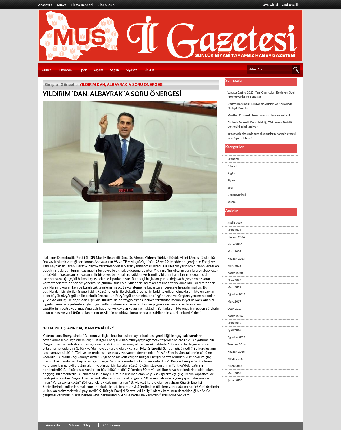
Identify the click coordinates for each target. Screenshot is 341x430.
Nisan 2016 (235, 365)
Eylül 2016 (234, 330)
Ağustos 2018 (236, 294)
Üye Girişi (270, 4)
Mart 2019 (234, 287)
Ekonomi (66, 70)
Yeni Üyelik (290, 4)
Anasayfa (45, 4)
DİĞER (149, 70)
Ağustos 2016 (236, 337)
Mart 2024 (234, 251)
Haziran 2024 (236, 237)
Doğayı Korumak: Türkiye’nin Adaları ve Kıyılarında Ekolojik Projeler (260, 106)
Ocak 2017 (235, 308)
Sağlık (114, 70)
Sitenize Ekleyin (81, 425)
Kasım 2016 (235, 315)
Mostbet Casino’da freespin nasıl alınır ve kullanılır (260, 115)
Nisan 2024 (235, 244)
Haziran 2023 (236, 258)
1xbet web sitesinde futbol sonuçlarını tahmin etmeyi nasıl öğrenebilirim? (262, 136)
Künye (62, 4)
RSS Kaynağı (112, 425)
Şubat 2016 (235, 380)
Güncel (47, 70)
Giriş (49, 84)
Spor (83, 70)
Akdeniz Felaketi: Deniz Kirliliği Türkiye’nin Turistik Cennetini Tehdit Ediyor (260, 124)
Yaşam (98, 70)
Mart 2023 (234, 265)
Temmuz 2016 (237, 344)
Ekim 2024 (234, 230)
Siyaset (131, 70)
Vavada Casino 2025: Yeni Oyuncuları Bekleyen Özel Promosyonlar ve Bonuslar (261, 94)
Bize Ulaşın (106, 4)
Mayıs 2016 (235, 358)
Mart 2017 (234, 301)
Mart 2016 (234, 373)
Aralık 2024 (235, 222)
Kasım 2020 (235, 272)
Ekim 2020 (234, 280)
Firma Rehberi (82, 4)
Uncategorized (237, 194)
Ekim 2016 (234, 323)
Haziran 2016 (236, 351)
